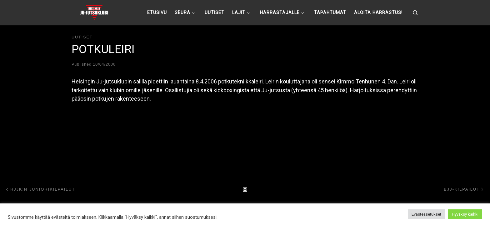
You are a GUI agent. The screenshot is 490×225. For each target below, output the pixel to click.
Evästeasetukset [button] (426, 214)
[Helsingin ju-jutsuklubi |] (94, 11)
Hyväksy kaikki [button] (465, 214)
